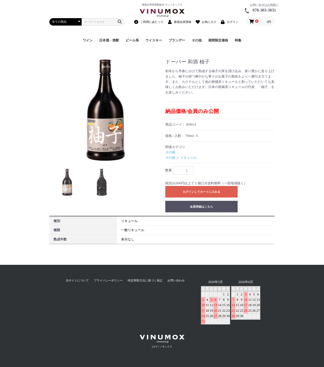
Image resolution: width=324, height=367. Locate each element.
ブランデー (177, 40)
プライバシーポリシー (108, 280)
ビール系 (132, 40)
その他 (197, 40)
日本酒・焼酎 (109, 40)
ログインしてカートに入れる (201, 191)
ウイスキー (153, 40)
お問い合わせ (176, 280)
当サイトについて (77, 280)
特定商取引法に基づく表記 (145, 280)
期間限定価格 (218, 40)
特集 (238, 40)
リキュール (188, 157)
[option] (106, 110)
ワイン (88, 40)
